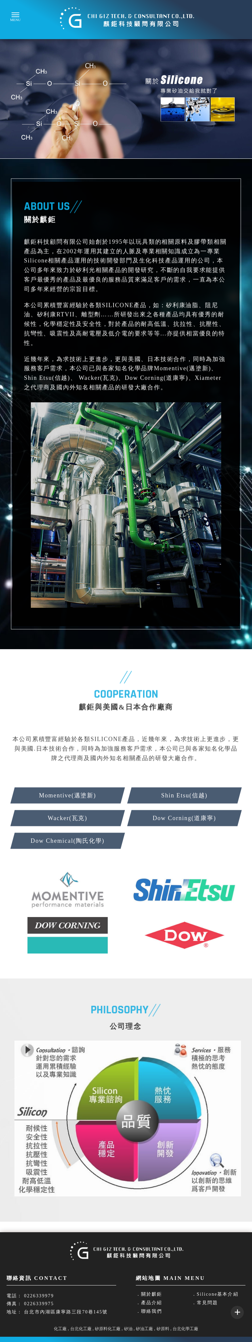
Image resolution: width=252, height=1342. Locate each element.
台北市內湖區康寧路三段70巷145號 (66, 1311)
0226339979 (39, 1295)
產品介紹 (151, 1303)
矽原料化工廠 (107, 1328)
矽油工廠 (144, 1328)
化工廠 (60, 1328)
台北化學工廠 (185, 1328)
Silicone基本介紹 (218, 1294)
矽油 (128, 1328)
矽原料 (163, 1328)
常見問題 (207, 1303)
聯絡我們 (151, 1311)
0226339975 (39, 1303)
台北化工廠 (81, 1328)
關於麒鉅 (151, 1294)
